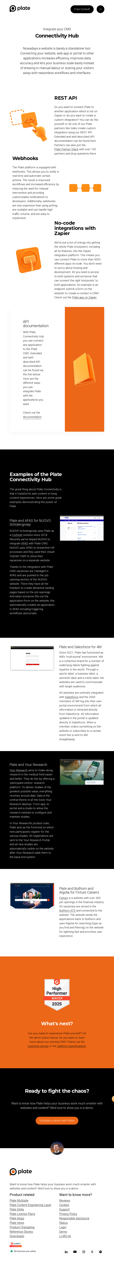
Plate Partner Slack (66, 149)
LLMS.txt (65, 1236)
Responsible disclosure (74, 1218)
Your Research (19, 770)
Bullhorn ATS (67, 910)
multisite (17, 535)
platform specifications (71, 1046)
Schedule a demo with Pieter (57, 1120)
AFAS (24, 543)
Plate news (17, 1222)
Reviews (64, 1200)
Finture (63, 898)
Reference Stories (21, 1231)
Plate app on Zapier (84, 297)
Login (62, 1227)
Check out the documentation (32, 415)
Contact (64, 1205)
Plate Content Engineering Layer (30, 1205)
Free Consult (82, 9)
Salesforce (71, 697)
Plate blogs (17, 1218)
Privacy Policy (68, 1213)
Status (63, 1222)
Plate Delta (17, 1209)
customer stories (38, 1046)
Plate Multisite (19, 1200)
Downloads (17, 1236)
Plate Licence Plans (22, 1213)
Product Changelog (22, 1227)
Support (64, 1209)
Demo (63, 1231)
